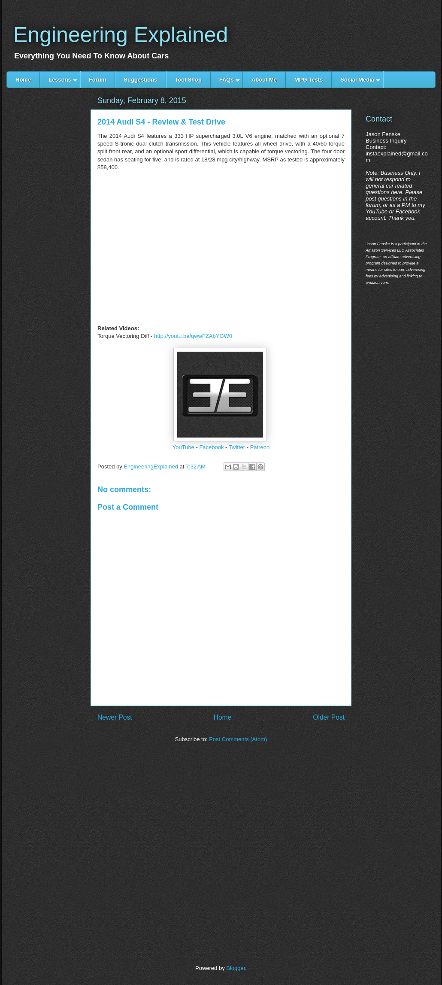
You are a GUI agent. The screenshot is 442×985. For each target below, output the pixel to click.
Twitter (237, 447)
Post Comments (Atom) (238, 739)
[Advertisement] (48, 242)
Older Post (329, 717)
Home (223, 717)
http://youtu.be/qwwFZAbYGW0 (193, 336)
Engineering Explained (120, 35)
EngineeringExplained (151, 466)
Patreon (260, 447)
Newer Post (114, 717)
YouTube (183, 447)
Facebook (211, 447)
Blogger (235, 968)
